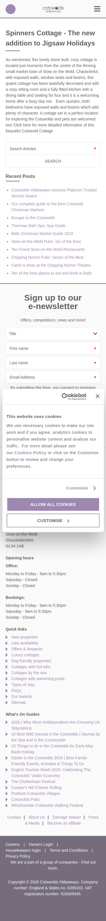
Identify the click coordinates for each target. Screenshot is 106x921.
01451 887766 (11, 9)
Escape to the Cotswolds (33, 217)
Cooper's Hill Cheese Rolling (36, 787)
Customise (77, 488)
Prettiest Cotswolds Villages (35, 793)
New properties (24, 637)
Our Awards (21, 696)
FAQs (16, 690)
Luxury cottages (25, 655)
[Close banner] (97, 396)
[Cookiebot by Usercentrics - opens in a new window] (64, 396)
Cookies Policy (30, 452)
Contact (14, 817)
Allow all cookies (53, 504)
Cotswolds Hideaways (53, 9)
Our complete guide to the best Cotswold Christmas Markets (47, 207)
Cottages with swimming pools (37, 678)
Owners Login (41, 844)
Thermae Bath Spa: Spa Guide (38, 225)
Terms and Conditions (68, 850)
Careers (13, 844)
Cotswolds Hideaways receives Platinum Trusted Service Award (54, 193)
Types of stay (22, 684)
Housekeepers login (23, 850)
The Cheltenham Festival (33, 781)
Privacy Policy (18, 856)
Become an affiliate (64, 823)
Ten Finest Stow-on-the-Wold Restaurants (48, 249)
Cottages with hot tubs (31, 667)
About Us (37, 817)
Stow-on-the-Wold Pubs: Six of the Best (46, 241)
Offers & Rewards (26, 649)
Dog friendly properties (31, 661)
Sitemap (18, 702)
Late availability (24, 643)
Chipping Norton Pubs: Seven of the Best (47, 257)
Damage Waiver (67, 817)
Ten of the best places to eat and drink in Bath (51, 273)
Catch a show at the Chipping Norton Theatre (51, 265)
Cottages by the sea (29, 672)
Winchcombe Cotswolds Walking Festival (47, 805)
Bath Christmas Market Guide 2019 (42, 233)
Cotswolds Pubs (25, 799)
